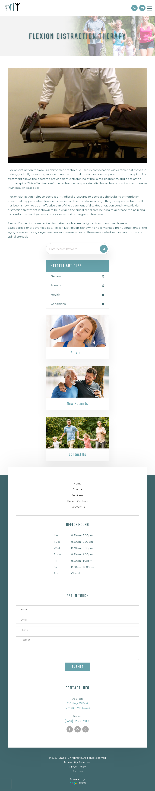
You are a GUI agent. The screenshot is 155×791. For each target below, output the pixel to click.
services (56, 285)
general (56, 276)
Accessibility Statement (78, 762)
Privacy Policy (77, 766)
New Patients (77, 404)
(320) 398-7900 (78, 721)
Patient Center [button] (77, 501)
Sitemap (78, 771)
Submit (78, 667)
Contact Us (77, 454)
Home (77, 483)
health (55, 294)
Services (78, 353)
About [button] (77, 489)
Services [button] (77, 495)
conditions (58, 303)
